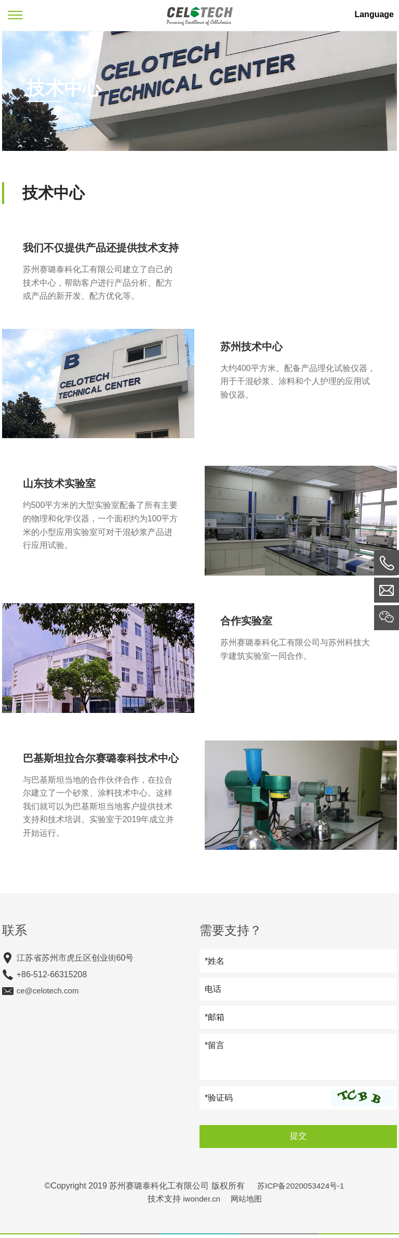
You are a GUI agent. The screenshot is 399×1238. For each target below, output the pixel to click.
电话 (213, 992)
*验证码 (219, 1101)
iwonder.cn (201, 1202)
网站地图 (247, 1202)
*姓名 (214, 964)
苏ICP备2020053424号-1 (301, 1189)
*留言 (214, 1048)
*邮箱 (214, 1020)
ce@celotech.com (48, 994)
